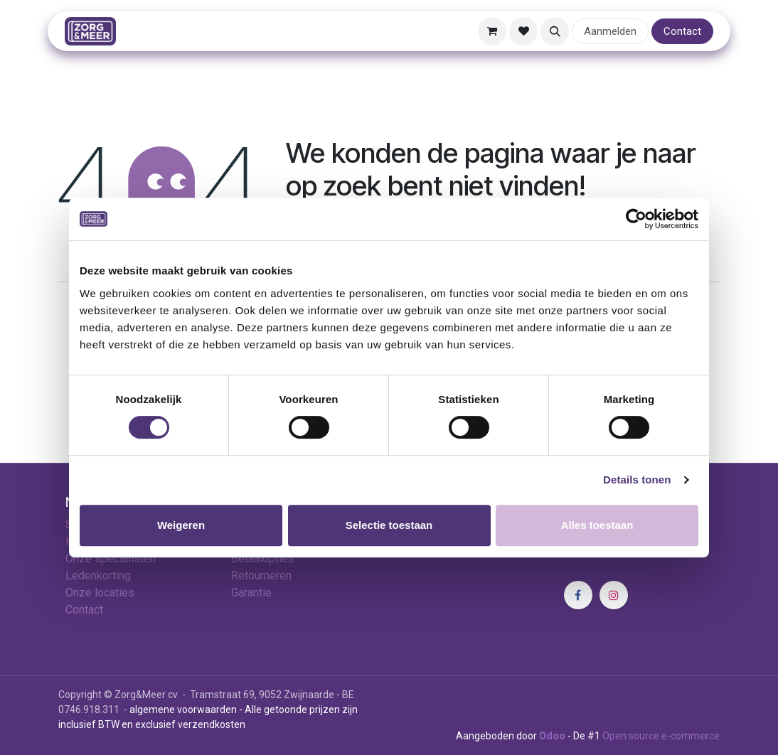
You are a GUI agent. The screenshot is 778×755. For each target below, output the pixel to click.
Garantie (251, 592)
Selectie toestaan (389, 525)
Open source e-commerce (661, 735)
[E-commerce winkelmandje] (492, 31)
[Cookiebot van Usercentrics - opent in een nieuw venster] (636, 219)
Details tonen (637, 479)
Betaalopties (262, 558)
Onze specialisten (110, 558)
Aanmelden (610, 31)
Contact (682, 31)
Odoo (553, 735)
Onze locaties (99, 592)
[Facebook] (578, 595)
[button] (554, 31)
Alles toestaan (597, 525)
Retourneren (261, 575)
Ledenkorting (98, 575)
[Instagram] (614, 595)
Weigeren (181, 525)
